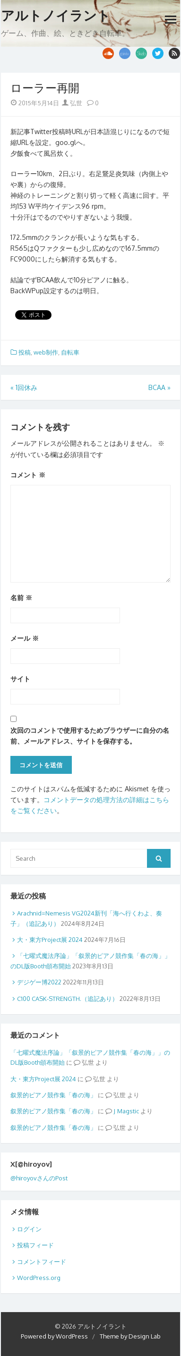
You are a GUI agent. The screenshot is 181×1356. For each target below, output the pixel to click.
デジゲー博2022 (39, 982)
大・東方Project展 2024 (50, 939)
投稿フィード (35, 1245)
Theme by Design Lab (130, 1336)
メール (24, 638)
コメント (27, 475)
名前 (21, 597)
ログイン (29, 1229)
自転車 (70, 352)
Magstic (128, 1111)
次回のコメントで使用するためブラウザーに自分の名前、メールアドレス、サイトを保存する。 (89, 735)
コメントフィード (41, 1261)
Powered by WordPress (54, 1336)
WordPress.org (38, 1277)
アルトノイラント (56, 15)
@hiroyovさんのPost (39, 1178)
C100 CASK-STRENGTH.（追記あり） (67, 998)
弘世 (72, 103)
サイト (20, 679)
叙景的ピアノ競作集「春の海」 (53, 1095)
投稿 (24, 352)
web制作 (46, 352)
